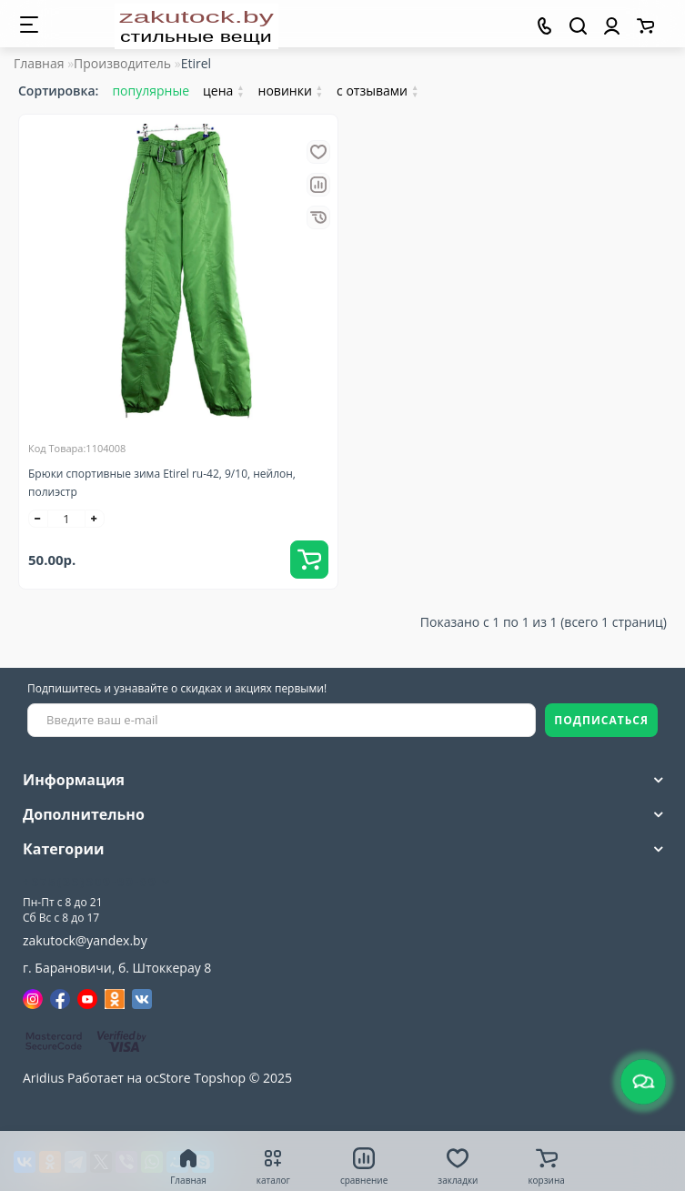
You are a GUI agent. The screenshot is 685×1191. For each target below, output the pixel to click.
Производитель (122, 63)
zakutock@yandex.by (85, 940)
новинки (291, 90)
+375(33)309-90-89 (97, 881)
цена (224, 90)
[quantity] (66, 519)
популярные (150, 90)
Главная (39, 63)
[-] (38, 519)
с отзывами (377, 90)
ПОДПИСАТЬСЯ (601, 720)
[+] (95, 519)
